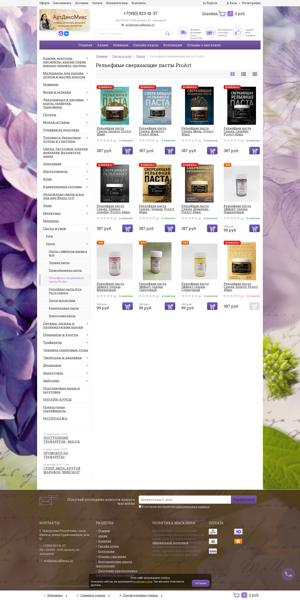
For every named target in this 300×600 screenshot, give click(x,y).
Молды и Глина (66, 123)
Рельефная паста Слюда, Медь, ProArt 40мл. (197, 131)
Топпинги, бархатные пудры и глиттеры (66, 139)
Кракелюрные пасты (64, 308)
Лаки (66, 206)
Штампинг (66, 366)
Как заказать (62, 3)
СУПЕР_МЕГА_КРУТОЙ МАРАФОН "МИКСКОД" (61, 470)
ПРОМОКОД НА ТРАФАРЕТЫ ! (55, 455)
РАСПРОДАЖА (55, 418)
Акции (102, 45)
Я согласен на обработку (174, 506)
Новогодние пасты (62, 316)
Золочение (66, 164)
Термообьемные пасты (65, 270)
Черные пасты (59, 262)
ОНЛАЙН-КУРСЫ (57, 399)
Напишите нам (117, 3)
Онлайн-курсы (145, 45)
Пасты (68, 245)
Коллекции (172, 45)
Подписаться (243, 499)
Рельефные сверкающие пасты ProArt (66, 279)
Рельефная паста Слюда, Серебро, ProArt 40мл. (237, 131)
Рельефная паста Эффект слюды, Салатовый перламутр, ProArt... (155, 288)
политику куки (143, 581)
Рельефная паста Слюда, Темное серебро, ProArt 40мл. (113, 209)
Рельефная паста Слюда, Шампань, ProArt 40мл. (195, 209)
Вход (232, 3)
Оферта (44, 3)
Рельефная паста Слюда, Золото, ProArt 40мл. (241, 287)
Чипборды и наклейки (66, 358)
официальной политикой (170, 543)
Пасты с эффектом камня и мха (68, 253)
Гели (49, 236)
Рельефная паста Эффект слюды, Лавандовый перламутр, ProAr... (239, 210)
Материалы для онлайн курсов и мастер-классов (66, 75)
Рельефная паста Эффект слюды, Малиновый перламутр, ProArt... (113, 288)
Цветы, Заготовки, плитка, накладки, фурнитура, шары (66, 152)
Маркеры (51, 221)
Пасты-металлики (62, 300)
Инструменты (66, 172)
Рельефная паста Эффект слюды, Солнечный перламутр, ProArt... (197, 288)
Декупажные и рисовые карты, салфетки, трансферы (66, 103)
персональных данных (193, 506)
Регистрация (251, 3)
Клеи (66, 180)
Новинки (120, 45)
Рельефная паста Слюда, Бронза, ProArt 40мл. (114, 131)
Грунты (66, 115)
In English (210, 3)
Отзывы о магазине (204, 45)
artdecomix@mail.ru (140, 25)
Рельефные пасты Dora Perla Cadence (65, 291)
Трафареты (66, 343)
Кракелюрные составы (66, 187)
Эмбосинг (66, 381)
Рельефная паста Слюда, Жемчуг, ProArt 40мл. (152, 131)
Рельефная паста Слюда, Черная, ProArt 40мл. (156, 209)
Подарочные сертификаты (54, 409)
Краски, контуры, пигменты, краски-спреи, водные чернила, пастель (66, 62)
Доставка (81, 3)
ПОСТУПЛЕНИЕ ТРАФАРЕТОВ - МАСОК (61, 440)
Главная (85, 45)
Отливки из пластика (61, 130)
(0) (107, 140)
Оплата (97, 3)
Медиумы (66, 214)
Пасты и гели (66, 229)
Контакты (139, 3)
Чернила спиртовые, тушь (66, 351)
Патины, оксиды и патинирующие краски (66, 325)
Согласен (200, 583)
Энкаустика (66, 374)
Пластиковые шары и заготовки (61, 390)
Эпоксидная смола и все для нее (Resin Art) (63, 196)
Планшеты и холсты (66, 335)
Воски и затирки (66, 93)
